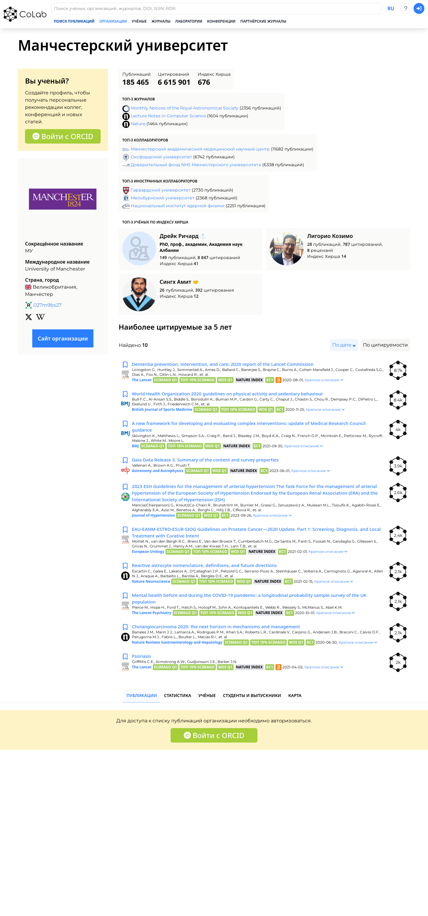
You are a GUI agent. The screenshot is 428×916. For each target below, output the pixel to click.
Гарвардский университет (160, 190)
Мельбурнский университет (162, 198)
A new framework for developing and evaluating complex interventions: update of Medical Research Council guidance (256, 428)
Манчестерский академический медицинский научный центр (200, 149)
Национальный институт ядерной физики (178, 205)
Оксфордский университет (161, 157)
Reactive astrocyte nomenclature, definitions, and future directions (209, 570)
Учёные (139, 21)
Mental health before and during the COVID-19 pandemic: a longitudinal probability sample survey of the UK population (256, 604)
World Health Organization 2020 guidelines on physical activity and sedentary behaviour (233, 394)
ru (390, 8)
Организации (113, 21)
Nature (138, 123)
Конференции (221, 21)
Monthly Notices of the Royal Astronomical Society (184, 108)
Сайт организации (63, 338)
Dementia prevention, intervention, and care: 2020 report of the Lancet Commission (228, 364)
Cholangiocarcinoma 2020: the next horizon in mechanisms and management (221, 633)
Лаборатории (189, 21)
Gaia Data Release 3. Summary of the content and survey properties (210, 462)
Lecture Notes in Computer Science (168, 116)
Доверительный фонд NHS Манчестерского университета (196, 164)
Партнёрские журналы (263, 21)
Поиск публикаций (74, 21)
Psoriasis (142, 663)
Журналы (161, 21)
